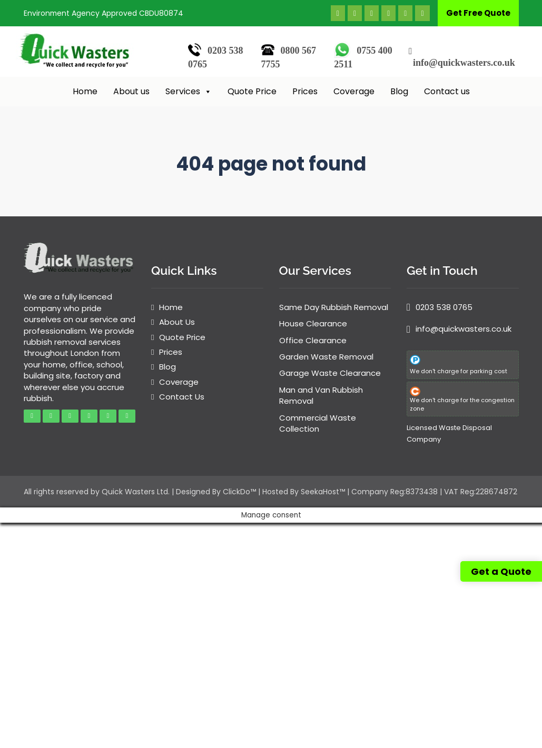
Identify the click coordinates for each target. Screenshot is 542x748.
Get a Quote (501, 571)
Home (85, 91)
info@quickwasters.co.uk (464, 62)
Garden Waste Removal (326, 356)
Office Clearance (313, 340)
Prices (305, 91)
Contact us (447, 91)
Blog (399, 91)
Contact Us (181, 396)
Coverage (354, 91)
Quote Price (252, 91)
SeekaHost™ (323, 491)
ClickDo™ (239, 491)
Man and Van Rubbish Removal (321, 395)
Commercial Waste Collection (317, 423)
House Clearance (313, 323)
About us (131, 91)
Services (188, 91)
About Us (177, 321)
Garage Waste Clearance (330, 372)
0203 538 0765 (444, 307)
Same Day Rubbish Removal (333, 307)
